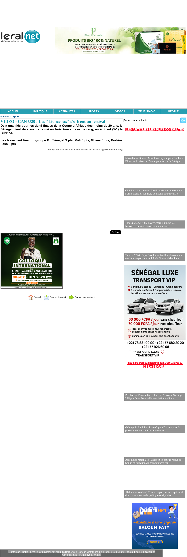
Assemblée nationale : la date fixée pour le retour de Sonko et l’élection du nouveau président (152, 461)
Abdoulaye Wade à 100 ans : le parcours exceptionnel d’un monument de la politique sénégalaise (152, 494)
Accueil (4, 116)
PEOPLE (173, 111)
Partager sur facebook (85, 297)
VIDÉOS (120, 111)
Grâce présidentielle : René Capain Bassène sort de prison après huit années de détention (151, 429)
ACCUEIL (13, 111)
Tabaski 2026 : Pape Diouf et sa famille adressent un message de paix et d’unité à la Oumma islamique (152, 257)
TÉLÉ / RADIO (146, 111)
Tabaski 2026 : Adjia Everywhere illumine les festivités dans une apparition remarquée (153, 224)
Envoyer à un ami (52, 297)
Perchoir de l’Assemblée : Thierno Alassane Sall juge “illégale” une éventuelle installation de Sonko (152, 397)
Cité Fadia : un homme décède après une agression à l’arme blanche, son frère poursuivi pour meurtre (152, 192)
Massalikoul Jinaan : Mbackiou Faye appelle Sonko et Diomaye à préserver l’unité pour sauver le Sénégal (153, 160)
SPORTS (93, 111)
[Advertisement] (93, 81)
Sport (16, 116)
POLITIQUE (40, 111)
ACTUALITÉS (67, 111)
